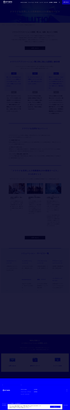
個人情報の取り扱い (5, 405)
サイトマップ (4, 403)
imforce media (23, 2)
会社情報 (51, 2)
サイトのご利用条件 (11, 403)
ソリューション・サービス (33, 2)
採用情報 (55, 2)
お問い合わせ (66, 2)
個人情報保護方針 (18, 403)
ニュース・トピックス (43, 2)
